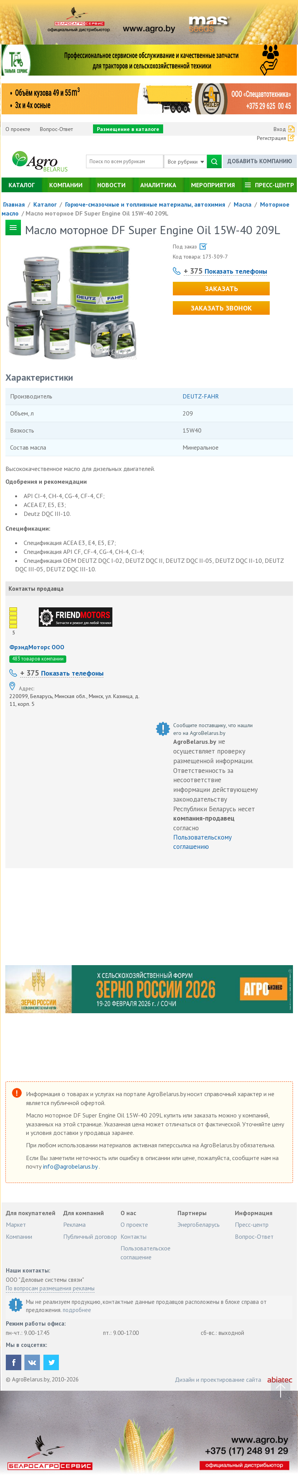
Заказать (221, 288)
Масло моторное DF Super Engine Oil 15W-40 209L (97, 213)
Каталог (21, 185)
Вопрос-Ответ (56, 129)
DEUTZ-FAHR (201, 396)
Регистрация (271, 137)
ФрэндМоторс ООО (36, 647)
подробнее (77, 1310)
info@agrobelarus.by (71, 1166)
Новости (111, 185)
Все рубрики (186, 161)
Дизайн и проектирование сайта (218, 1379)
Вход (280, 129)
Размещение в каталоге (128, 129)
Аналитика (158, 185)
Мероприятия (213, 185)
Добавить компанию (259, 161)
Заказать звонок (221, 307)
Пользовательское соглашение (146, 1252)
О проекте (17, 129)
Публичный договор (90, 1236)
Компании (66, 185)
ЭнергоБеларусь (198, 1224)
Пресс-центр (274, 185)
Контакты (133, 1236)
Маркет (16, 1224)
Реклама (74, 1224)
